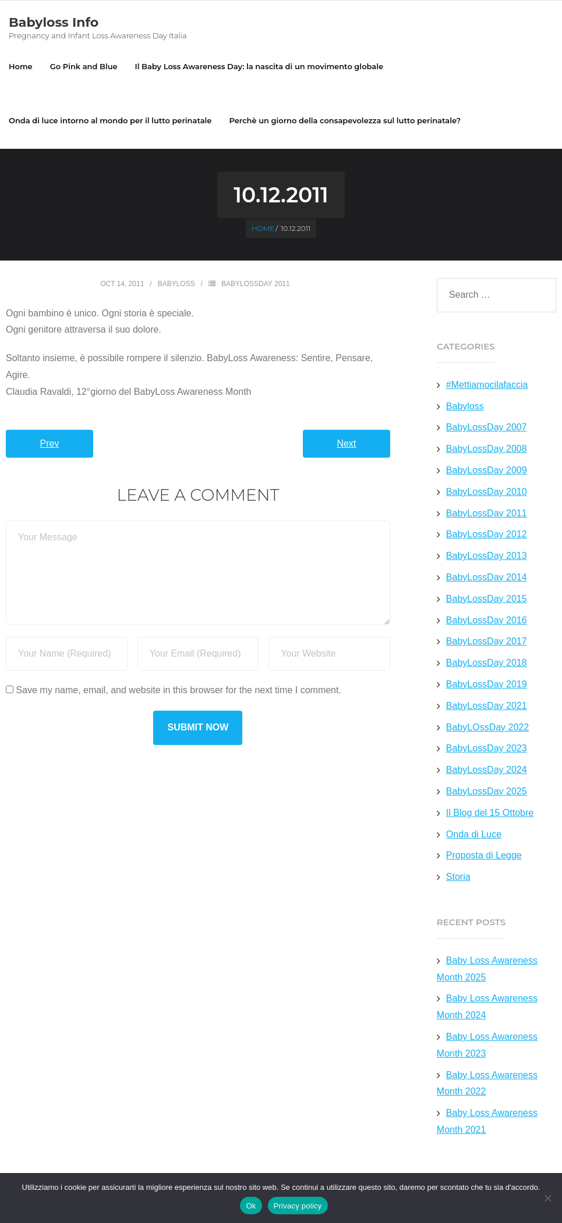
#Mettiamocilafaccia (487, 385)
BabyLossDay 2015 (486, 599)
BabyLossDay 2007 (486, 427)
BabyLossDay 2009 (486, 470)
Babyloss (176, 284)
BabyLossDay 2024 (486, 770)
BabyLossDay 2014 (486, 577)
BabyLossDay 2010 (486, 492)
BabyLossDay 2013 (486, 556)
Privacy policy (298, 1205)
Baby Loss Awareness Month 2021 (487, 1121)
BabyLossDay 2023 (486, 748)
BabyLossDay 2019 (486, 684)
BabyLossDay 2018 (486, 663)
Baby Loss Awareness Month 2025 (487, 968)
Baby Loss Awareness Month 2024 (487, 1006)
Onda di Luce (473, 834)
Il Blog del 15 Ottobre (489, 813)
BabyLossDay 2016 (486, 620)
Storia (458, 877)
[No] (547, 1198)
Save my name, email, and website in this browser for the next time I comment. (178, 690)
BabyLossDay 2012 (486, 534)
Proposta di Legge (484, 855)
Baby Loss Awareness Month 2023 (487, 1045)
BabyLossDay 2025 (486, 791)
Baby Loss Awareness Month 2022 (487, 1083)
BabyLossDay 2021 (486, 706)
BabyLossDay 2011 (255, 284)
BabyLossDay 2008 (486, 449)
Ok (251, 1205)
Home (21, 66)
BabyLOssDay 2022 (487, 727)
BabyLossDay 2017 (486, 641)
